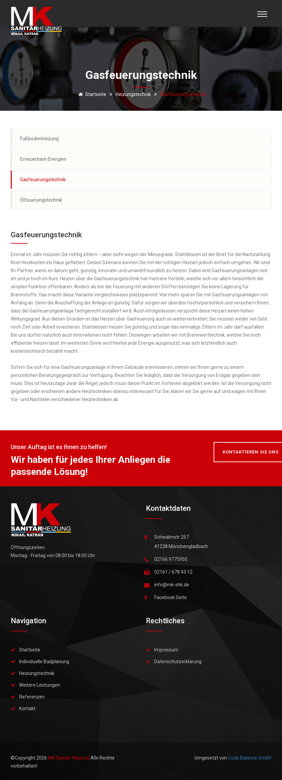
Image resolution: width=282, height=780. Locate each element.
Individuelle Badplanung (44, 661)
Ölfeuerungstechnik (41, 200)
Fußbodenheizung (39, 138)
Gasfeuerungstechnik (43, 179)
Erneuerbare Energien (43, 159)
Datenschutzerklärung (178, 661)
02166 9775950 (170, 559)
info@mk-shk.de (171, 584)
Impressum (166, 649)
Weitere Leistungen (39, 685)
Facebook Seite (170, 597)
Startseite (91, 94)
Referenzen (32, 696)
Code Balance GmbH (249, 758)
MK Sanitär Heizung (69, 758)
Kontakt (27, 708)
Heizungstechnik (36, 673)
